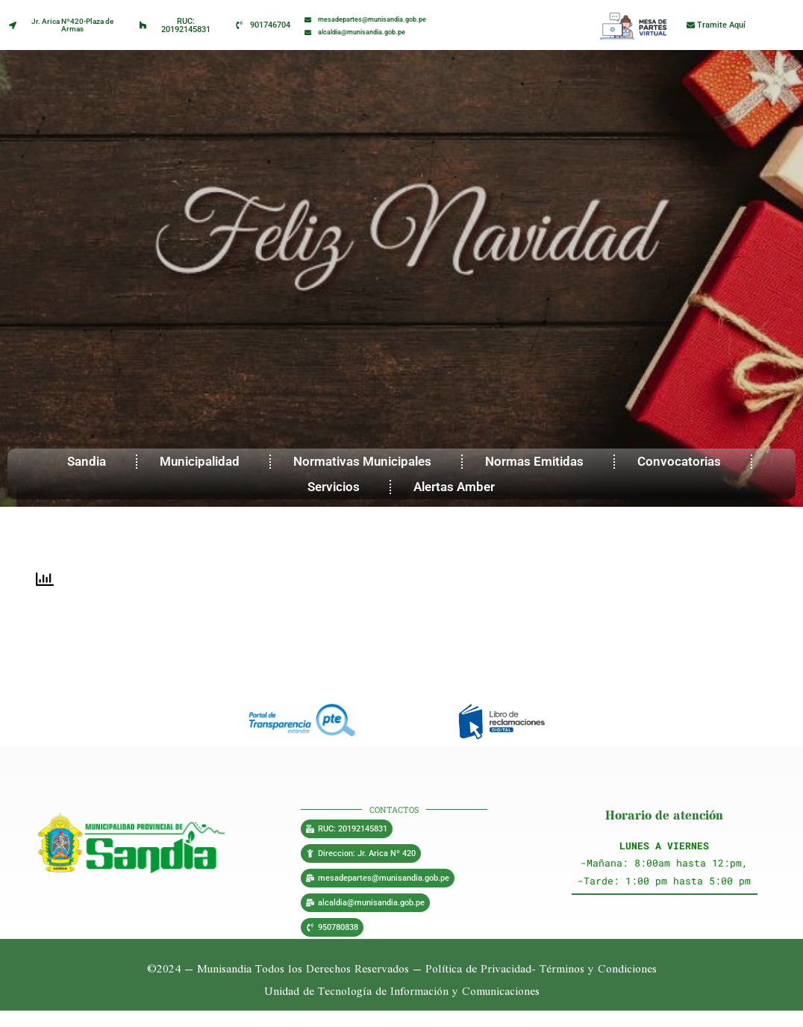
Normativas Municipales (366, 461)
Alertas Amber (457, 486)
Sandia (90, 461)
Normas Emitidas (538, 461)
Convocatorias (682, 461)
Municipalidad (203, 461)
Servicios (337, 486)
